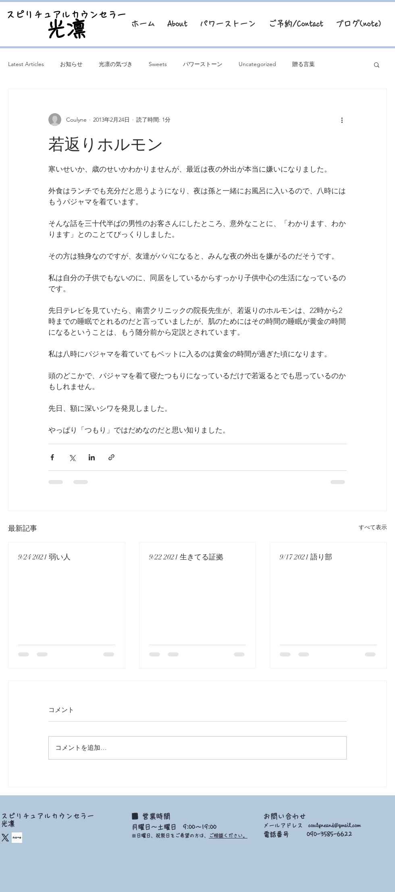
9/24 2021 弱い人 (44, 557)
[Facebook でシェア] (52, 457)
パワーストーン (202, 64)
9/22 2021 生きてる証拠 (186, 557)
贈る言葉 (303, 64)
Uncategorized (257, 64)
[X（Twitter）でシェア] (72, 457)
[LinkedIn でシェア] (92, 457)
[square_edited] (17, 837)
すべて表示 (373, 527)
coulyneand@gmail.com (334, 825)
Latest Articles (26, 64)
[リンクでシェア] (111, 457)
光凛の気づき (116, 64)
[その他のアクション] (342, 119)
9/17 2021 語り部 (306, 557)
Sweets (158, 64)
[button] (376, 64)
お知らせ (71, 64)
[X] (5, 837)
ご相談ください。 (228, 835)
